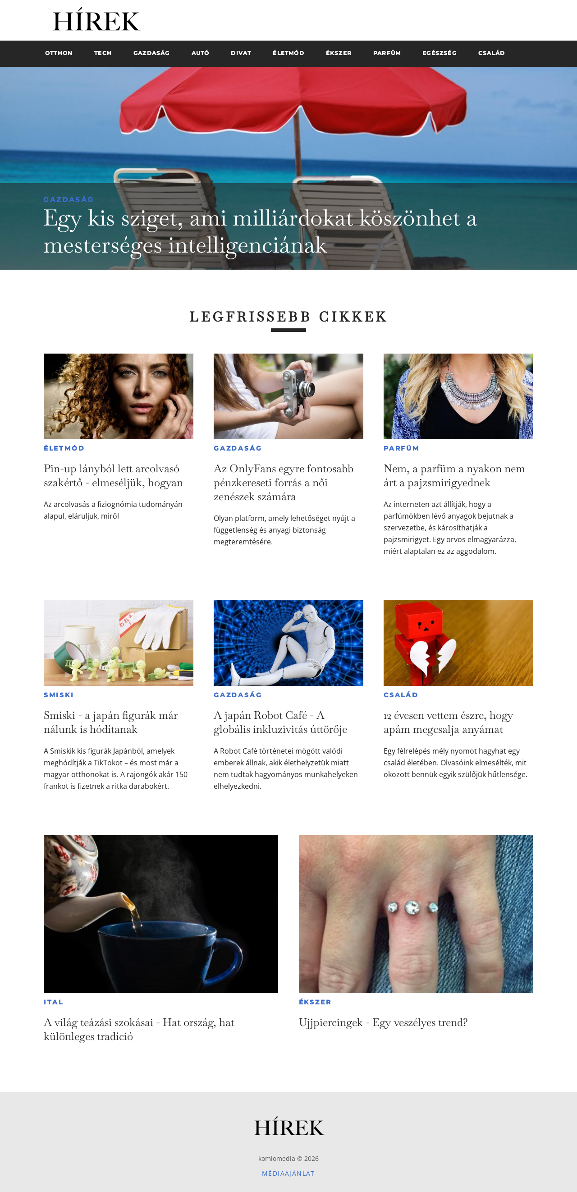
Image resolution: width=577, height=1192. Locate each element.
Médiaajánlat (288, 1173)
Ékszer (315, 1002)
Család (401, 695)
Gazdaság (68, 199)
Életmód (64, 448)
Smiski (59, 695)
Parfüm (402, 448)
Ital (54, 1002)
